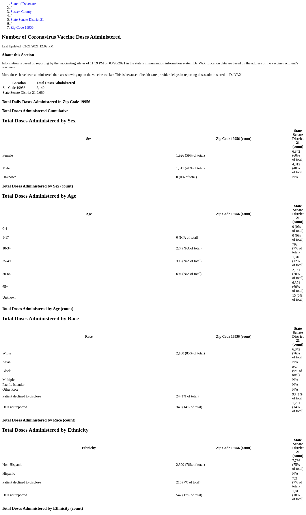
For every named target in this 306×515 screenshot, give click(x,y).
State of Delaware (23, 4)
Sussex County (21, 11)
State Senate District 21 (27, 19)
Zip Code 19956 (22, 27)
